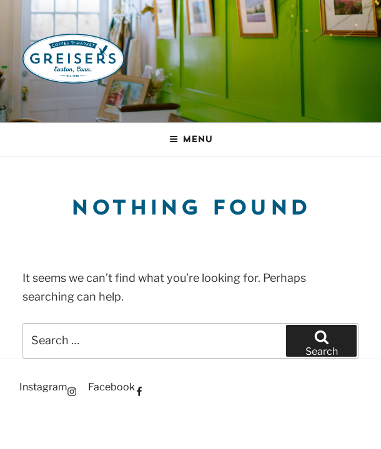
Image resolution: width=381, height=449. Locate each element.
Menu (190, 139)
